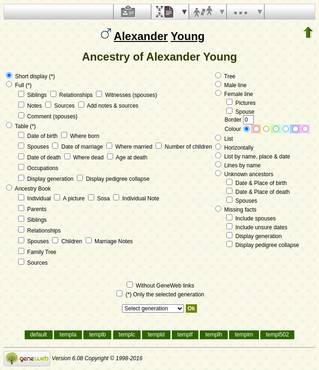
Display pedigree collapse (113, 179)
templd (156, 334)
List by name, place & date (252, 156)
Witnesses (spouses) (126, 95)
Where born (80, 136)
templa (68, 334)
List (224, 139)
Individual (35, 198)
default (38, 334)
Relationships (72, 95)
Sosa (99, 198)
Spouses (34, 147)
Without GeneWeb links (160, 285)
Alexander (141, 36)
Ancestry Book (28, 188)
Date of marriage (78, 147)
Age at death (127, 157)
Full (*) (19, 85)
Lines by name (237, 165)
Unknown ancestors (244, 174)
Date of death (40, 157)
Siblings (33, 95)
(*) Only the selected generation (160, 294)
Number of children (184, 147)
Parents (32, 209)
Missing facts (236, 209)
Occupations (38, 168)
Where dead (84, 157)
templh (213, 334)
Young (188, 36)
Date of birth (38, 136)
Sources (60, 106)
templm (244, 334)
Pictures (241, 103)
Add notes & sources (108, 106)
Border (238, 119)
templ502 (277, 334)
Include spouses (251, 218)
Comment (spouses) (47, 116)
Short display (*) (30, 76)
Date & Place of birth (256, 183)
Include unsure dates (256, 227)
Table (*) (21, 126)
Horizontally (234, 147)
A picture (70, 198)
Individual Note (136, 198)
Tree (225, 76)
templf (185, 334)
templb (97, 334)
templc (127, 334)
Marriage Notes (109, 241)
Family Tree (37, 252)
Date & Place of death (258, 192)
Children (67, 241)
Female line (234, 94)
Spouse (240, 112)
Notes (30, 106)
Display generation (46, 179)
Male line (230, 85)
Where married (130, 147)
